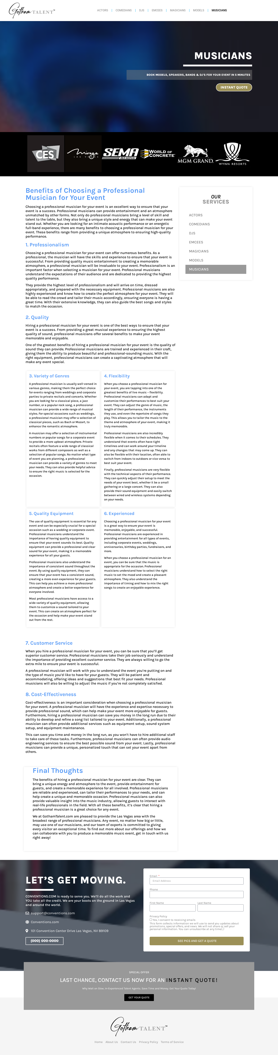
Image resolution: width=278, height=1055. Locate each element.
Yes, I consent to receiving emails (197, 924)
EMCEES (157, 10)
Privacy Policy (158, 915)
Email (154, 875)
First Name (157, 902)
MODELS (198, 10)
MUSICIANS (219, 10)
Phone (154, 888)
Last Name (204, 902)
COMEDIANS (124, 10)
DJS (141, 10)
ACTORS (102, 10)
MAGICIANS (178, 10)
